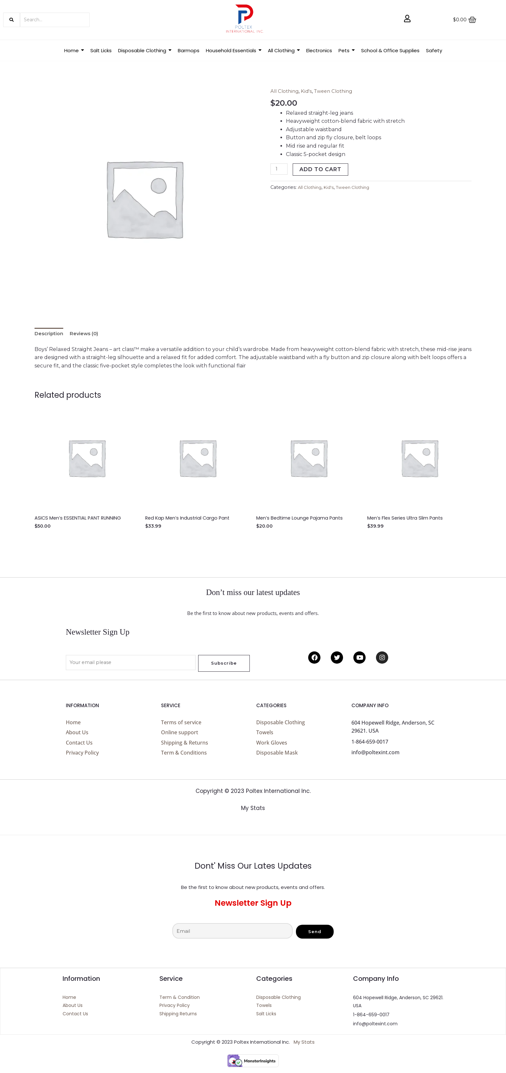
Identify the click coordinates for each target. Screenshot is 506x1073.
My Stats (253, 814)
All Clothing (285, 91)
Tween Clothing (337, 91)
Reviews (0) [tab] (87, 334)
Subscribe (224, 665)
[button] (144, 50)
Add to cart (322, 169)
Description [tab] (50, 334)
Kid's (308, 91)
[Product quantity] (279, 169)
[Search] (55, 20)
